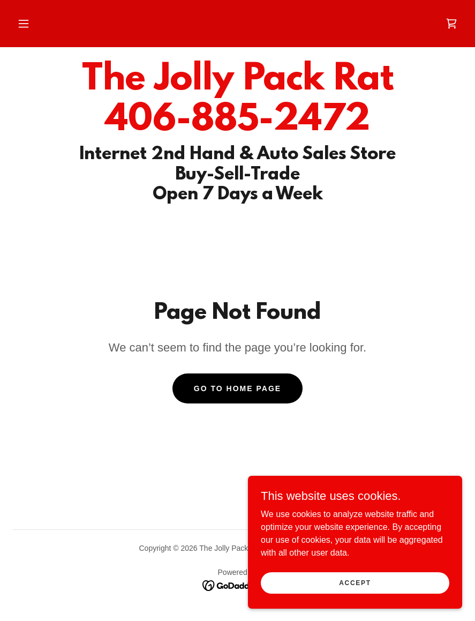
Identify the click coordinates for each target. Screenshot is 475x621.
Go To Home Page (237, 388)
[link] (451, 23)
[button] (23, 23)
